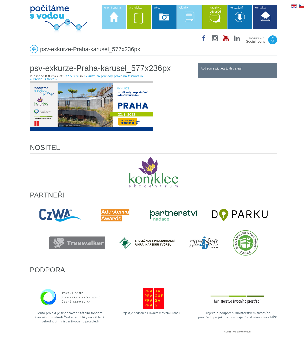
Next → (52, 79)
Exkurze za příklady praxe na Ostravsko (113, 76)
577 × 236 (71, 76)
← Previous (38, 79)
